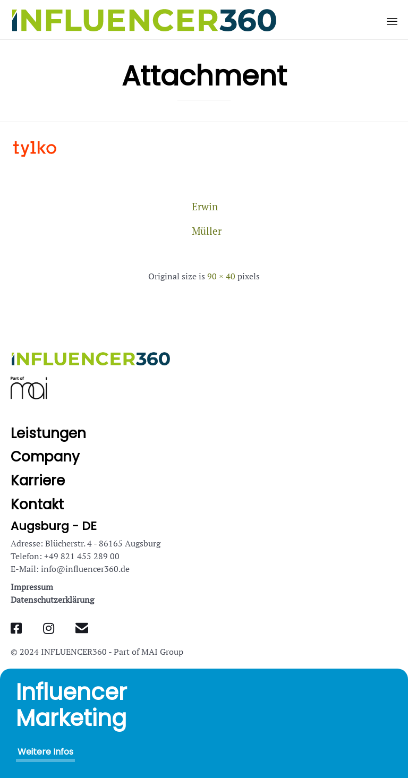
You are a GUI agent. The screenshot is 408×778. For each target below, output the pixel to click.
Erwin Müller (204, 209)
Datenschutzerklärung (52, 599)
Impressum (32, 587)
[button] (45, 752)
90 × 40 (221, 276)
